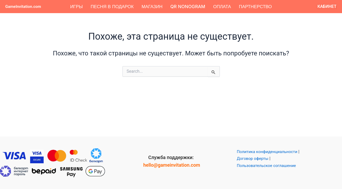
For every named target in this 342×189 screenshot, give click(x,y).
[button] (327, 6)
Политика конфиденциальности (268, 151)
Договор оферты (253, 158)
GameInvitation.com (23, 6)
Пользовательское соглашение (268, 165)
